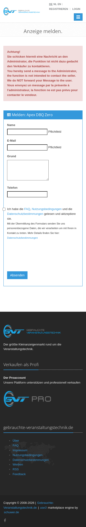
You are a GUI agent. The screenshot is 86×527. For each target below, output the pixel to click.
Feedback (19, 474)
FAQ (27, 209)
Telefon (12, 187)
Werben (18, 464)
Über (16, 440)
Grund (11, 156)
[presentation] (42, 259)
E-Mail (11, 140)
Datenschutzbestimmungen (25, 214)
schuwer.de (11, 512)
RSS (16, 469)
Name (11, 125)
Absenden (17, 275)
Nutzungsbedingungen (47, 209)
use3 (43, 507)
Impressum (20, 450)
